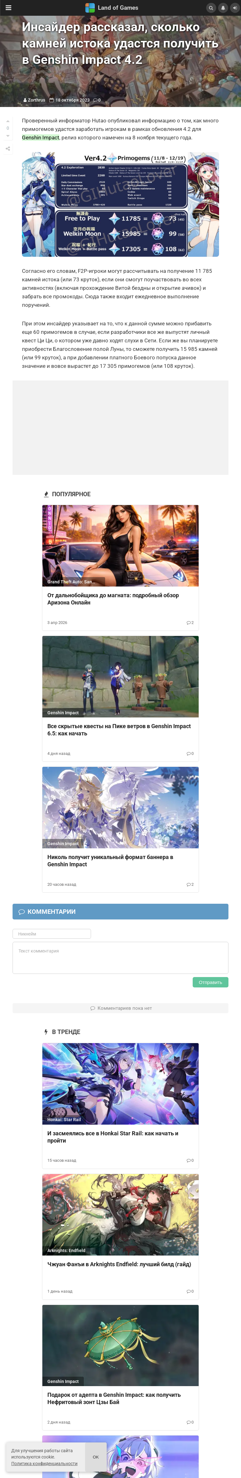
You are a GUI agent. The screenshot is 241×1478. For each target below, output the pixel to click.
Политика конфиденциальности (44, 1463)
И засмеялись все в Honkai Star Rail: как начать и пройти (112, 1137)
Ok (96, 1457)
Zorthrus (36, 100)
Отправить (210, 982)
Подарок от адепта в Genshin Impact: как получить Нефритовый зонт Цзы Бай (114, 1398)
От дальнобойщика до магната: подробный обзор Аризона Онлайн (113, 599)
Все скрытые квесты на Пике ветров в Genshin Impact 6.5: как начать (119, 730)
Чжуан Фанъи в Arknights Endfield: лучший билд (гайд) (119, 1264)
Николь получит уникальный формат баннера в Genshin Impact (110, 861)
